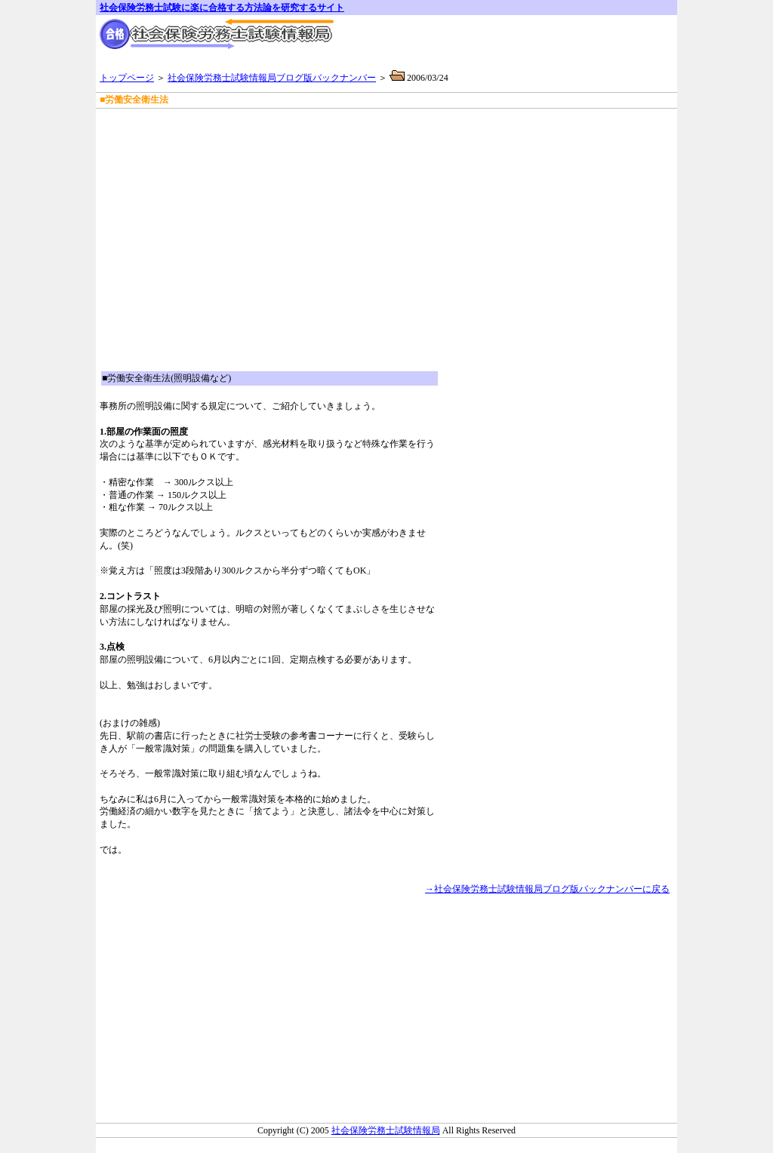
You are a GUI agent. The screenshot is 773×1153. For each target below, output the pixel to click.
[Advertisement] (276, 128)
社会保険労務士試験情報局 (385, 1130)
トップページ (127, 77)
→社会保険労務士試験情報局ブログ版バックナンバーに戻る (547, 889)
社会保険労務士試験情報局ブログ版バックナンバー (272, 77)
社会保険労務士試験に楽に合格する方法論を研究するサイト (222, 7)
